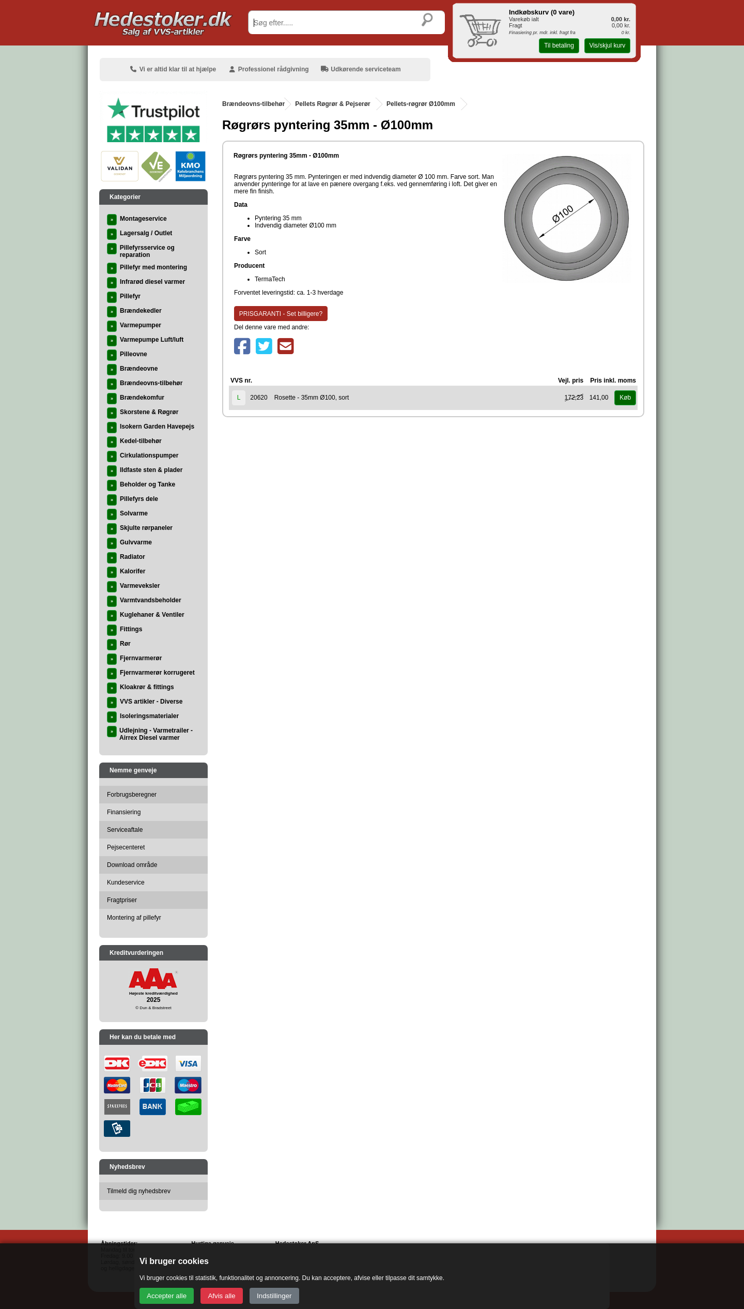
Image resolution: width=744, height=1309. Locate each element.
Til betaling (559, 45)
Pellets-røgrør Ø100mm (420, 104)
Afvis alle (221, 1296)
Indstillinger (274, 1296)
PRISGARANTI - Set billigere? (280, 313)
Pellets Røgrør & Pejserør (332, 104)
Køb (625, 397)
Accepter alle (167, 1296)
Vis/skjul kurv (607, 45)
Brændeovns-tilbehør (253, 104)
